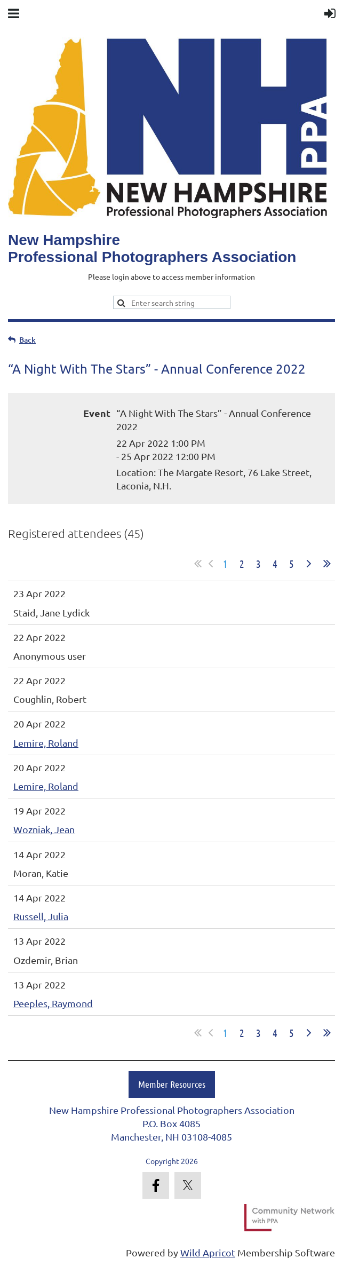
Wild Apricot (207, 1252)
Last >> (327, 563)
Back (27, 340)
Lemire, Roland (45, 742)
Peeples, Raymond (53, 1003)
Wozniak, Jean (44, 829)
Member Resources (171, 1084)
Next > (309, 563)
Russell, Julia (40, 916)
